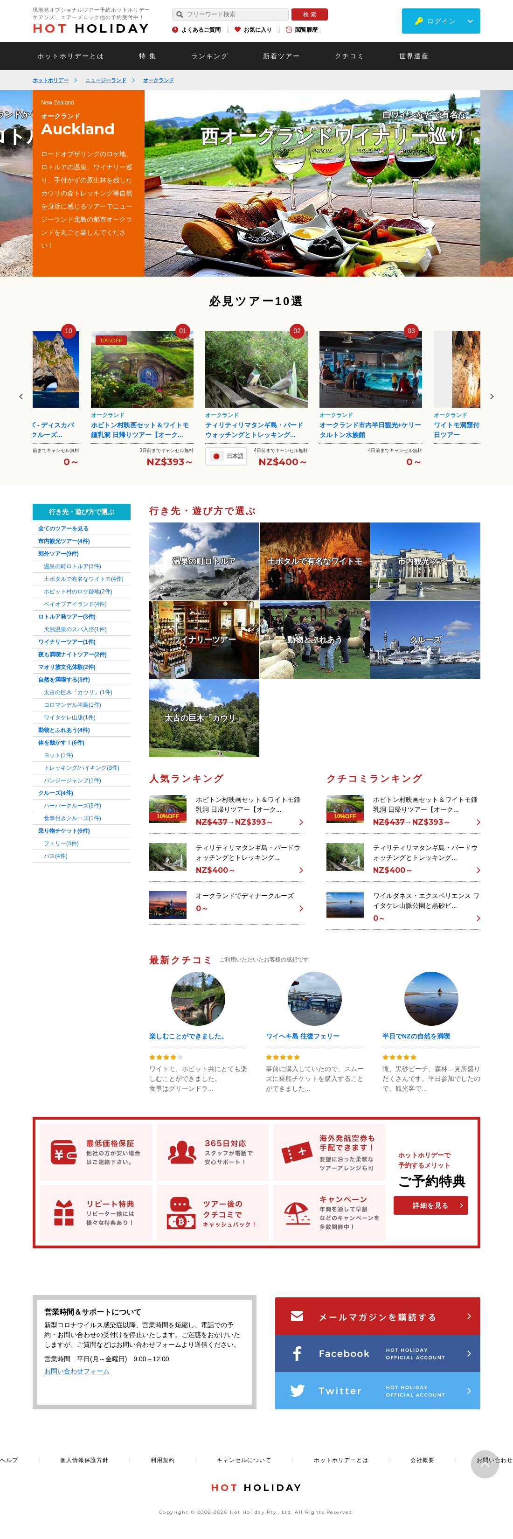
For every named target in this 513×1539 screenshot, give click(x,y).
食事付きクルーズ (72, 818)
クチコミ (350, 56)
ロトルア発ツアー (67, 616)
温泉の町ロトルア (72, 566)
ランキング (210, 56)
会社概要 (422, 1460)
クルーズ (55, 793)
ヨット (58, 755)
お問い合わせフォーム (77, 1371)
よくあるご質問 (201, 30)
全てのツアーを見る (63, 528)
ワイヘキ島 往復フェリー (303, 1036)
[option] (312, 183)
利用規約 (163, 1460)
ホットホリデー (51, 80)
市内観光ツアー (64, 541)
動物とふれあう (64, 730)
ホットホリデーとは (70, 56)
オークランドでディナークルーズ (245, 895)
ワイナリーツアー (67, 642)
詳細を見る (431, 1205)
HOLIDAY (91, 28)
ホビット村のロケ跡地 (78, 591)
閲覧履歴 (306, 30)
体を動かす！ (61, 742)
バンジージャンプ (72, 780)
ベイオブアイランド (75, 604)
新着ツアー (281, 56)
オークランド (158, 80)
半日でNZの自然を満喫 (416, 1036)
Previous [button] (21, 396)
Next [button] (492, 396)
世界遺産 (414, 56)
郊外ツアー (58, 553)
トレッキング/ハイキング (81, 768)
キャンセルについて (244, 1460)
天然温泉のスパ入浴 (75, 629)
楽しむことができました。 (188, 1036)
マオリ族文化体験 (67, 667)
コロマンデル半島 (72, 705)
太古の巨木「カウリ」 (78, 692)
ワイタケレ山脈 (70, 717)
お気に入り (258, 30)
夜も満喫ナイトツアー (72, 654)
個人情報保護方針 (84, 1460)
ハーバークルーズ (72, 805)
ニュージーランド (105, 80)
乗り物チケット (64, 831)
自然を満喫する (64, 679)
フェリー (61, 843)
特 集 (148, 56)
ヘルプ (9, 1460)
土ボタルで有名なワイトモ (84, 579)
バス (56, 856)
